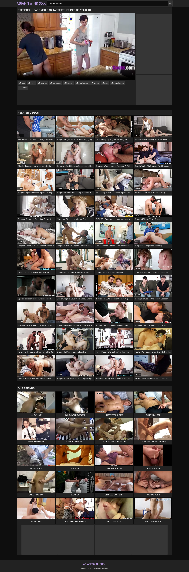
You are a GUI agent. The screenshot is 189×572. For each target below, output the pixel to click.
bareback (57, 83)
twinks (96, 83)
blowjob (44, 83)
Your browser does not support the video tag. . (76, 46)
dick (106, 83)
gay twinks (83, 83)
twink (32, 83)
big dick (69, 83)
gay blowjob (118, 83)
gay (23, 83)
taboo (24, 87)
